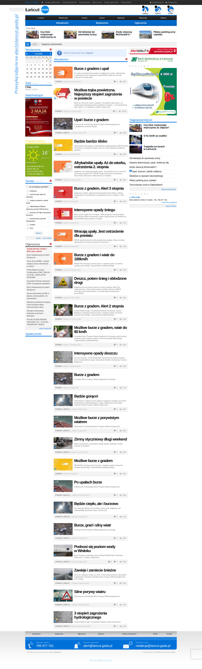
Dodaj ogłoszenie (111, 2)
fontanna (33, 191)
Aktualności (62, 23)
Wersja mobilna (31, 2)
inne (31, 228)
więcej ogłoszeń (45, 328)
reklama (158, 10)
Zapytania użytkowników (51, 44)
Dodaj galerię (84, 2)
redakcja (145, 10)
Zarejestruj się (157, 2)
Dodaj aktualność (69, 2)
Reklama (101, 634)
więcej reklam (171, 206)
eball (173, 652)
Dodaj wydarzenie (52, 2)
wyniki (38, 238)
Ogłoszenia (141, 23)
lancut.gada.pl (55, 652)
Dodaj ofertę (126, 2)
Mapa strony (94, 660)
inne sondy (47, 238)
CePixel (159, 652)
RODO (155, 634)
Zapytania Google (106, 660)
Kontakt (169, 634)
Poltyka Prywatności (129, 634)
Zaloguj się (171, 2)
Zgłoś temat (97, 2)
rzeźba (32, 225)
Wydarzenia (102, 23)
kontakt (170, 10)
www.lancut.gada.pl (169, 202)
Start (35, 44)
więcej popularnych (168, 189)
